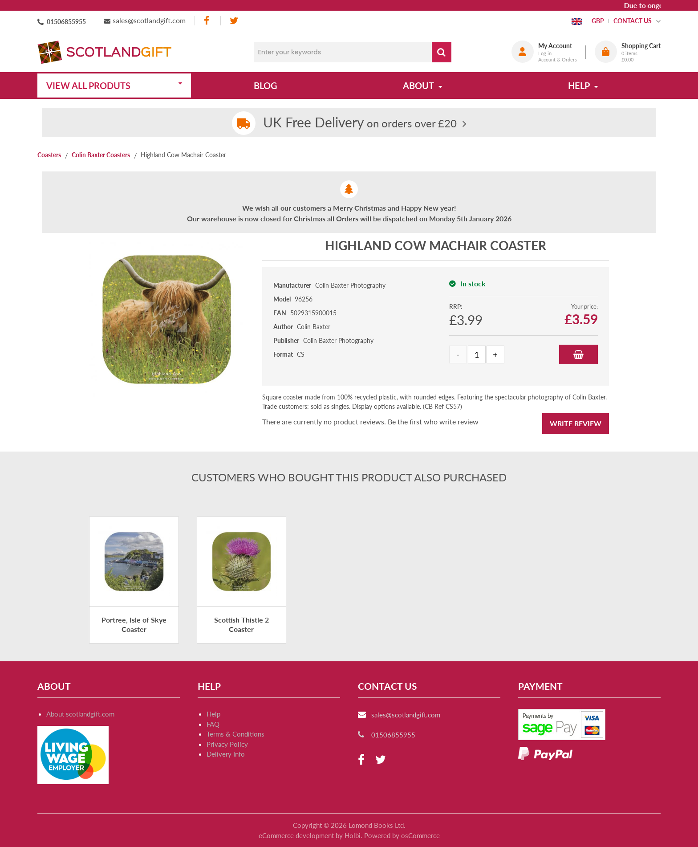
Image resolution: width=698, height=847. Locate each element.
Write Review (575, 423)
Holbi (353, 835)
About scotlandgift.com (80, 714)
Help (213, 714)
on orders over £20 (360, 123)
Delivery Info (226, 754)
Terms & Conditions (235, 734)
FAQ (213, 724)
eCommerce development (296, 835)
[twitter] (234, 20)
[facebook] (207, 20)
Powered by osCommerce (402, 835)
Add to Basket (578, 354)
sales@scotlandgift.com (149, 20)
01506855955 (66, 21)
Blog (265, 85)
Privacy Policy (227, 744)
